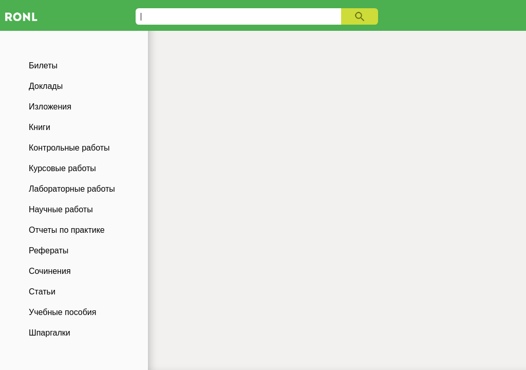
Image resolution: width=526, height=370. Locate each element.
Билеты (43, 65)
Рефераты (48, 250)
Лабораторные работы (72, 188)
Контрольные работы (69, 147)
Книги (39, 127)
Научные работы (61, 209)
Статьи (42, 291)
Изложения (50, 106)
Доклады (46, 86)
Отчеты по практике (67, 230)
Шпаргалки (49, 332)
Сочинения (50, 271)
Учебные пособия (62, 312)
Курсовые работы (62, 168)
